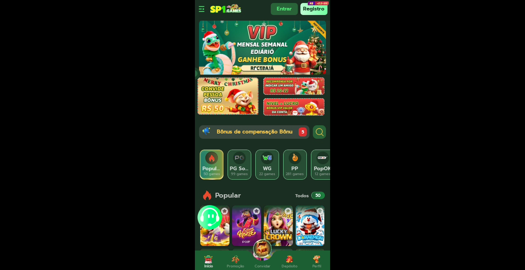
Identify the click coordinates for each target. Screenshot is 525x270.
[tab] (212, 165)
